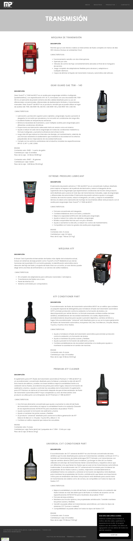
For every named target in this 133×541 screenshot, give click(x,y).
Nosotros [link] (98, 5)
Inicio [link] (87, 5)
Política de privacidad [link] (56, 537)
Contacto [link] (125, 5)
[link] (8, 5)
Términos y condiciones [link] (76, 537)
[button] (111, 5)
